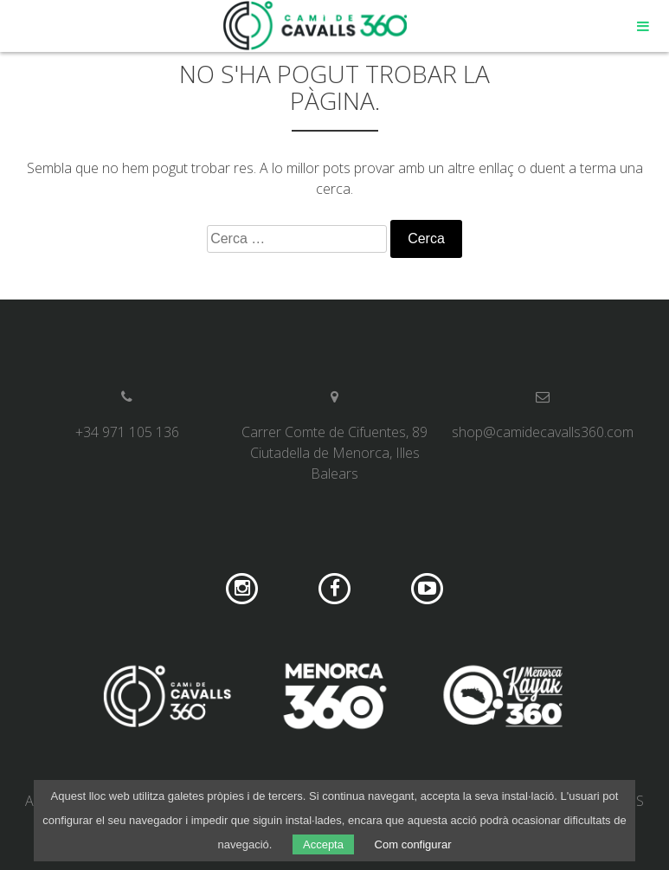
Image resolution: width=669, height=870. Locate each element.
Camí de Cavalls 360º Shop (316, 26)
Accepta (323, 844)
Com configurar (413, 844)
